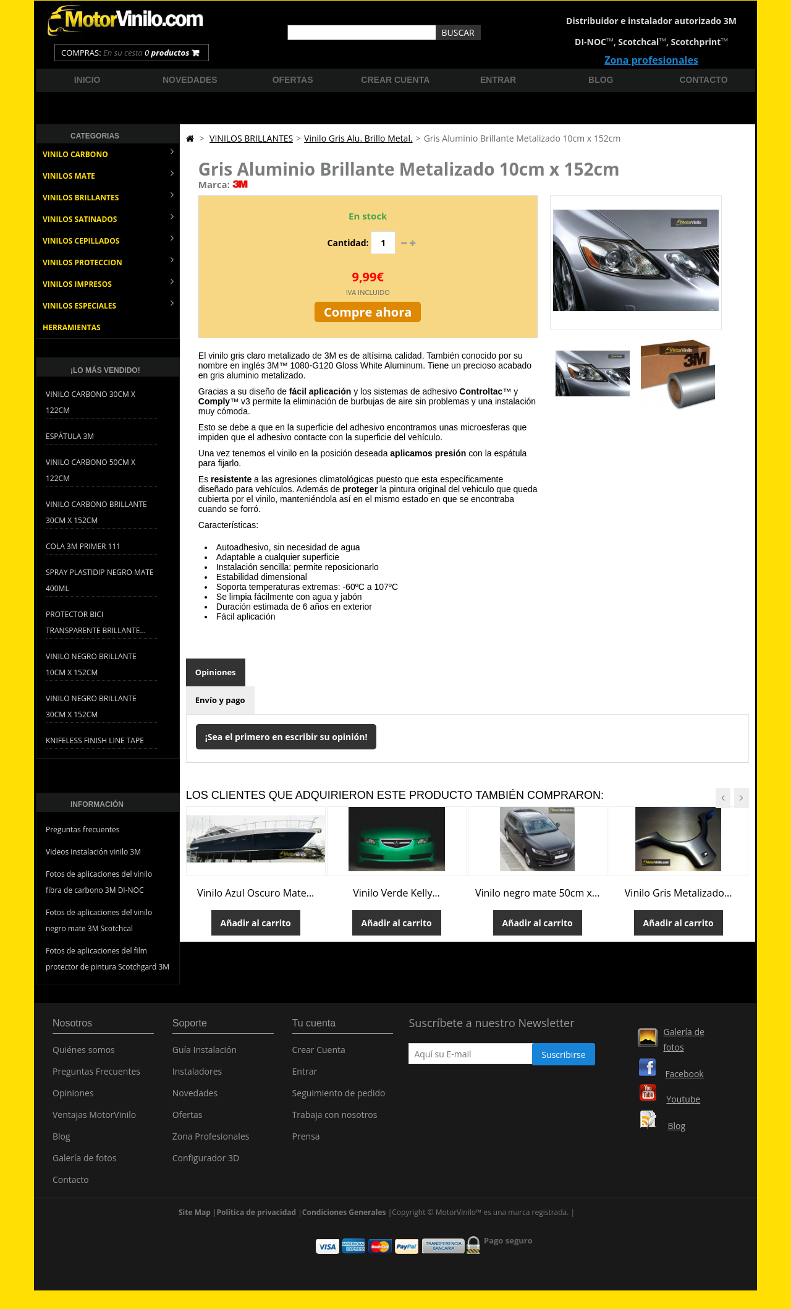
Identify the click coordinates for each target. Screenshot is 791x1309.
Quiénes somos (84, 1054)
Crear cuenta (395, 80)
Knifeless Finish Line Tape (95, 740)
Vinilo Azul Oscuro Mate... (255, 893)
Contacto (704, 80)
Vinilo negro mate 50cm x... (537, 893)
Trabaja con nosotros (335, 1119)
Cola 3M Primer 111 (83, 546)
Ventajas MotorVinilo (94, 1119)
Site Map (195, 1221)
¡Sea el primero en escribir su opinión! (286, 737)
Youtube (683, 1099)
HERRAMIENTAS (72, 327)
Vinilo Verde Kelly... (396, 893)
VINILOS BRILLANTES (108, 196)
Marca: (214, 184)
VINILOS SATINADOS (108, 217)
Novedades (190, 80)
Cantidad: (348, 243)
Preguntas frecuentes (83, 829)
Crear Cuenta (318, 1054)
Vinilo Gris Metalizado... (678, 893)
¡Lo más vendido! (105, 370)
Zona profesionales (651, 60)
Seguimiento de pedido (339, 1097)
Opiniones (215, 672)
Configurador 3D (205, 1162)
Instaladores (197, 1075)
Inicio (87, 80)
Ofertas (293, 80)
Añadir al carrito (256, 923)
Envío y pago (220, 700)
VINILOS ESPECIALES (108, 304)
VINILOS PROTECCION (108, 261)
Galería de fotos (84, 1162)
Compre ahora (368, 312)
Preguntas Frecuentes (96, 1075)
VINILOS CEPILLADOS (108, 239)
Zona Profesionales (211, 1140)
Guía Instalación (204, 1054)
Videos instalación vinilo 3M (93, 851)
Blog (600, 80)
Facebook (684, 1074)
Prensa (306, 1140)
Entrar (498, 80)
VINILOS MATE (108, 174)
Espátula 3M (70, 436)
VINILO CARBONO (108, 153)
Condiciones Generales (344, 1221)
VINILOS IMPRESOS (108, 282)
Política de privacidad (257, 1221)
